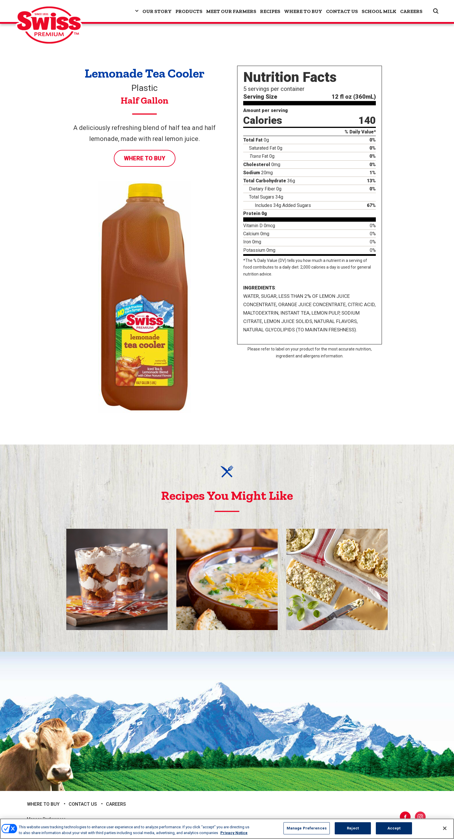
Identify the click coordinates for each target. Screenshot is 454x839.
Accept (394, 828)
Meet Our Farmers (231, 11)
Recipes (270, 11)
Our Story (157, 11)
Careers (411, 11)
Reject (353, 828)
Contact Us (342, 11)
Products (188, 11)
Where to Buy (303, 11)
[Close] (444, 828)
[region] (227, 828)
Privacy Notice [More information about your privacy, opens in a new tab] (234, 833)
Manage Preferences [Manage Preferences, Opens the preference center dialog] (307, 828)
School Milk (379, 11)
